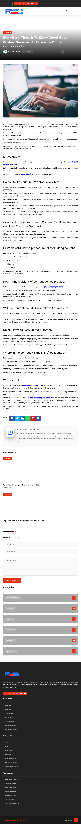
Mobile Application (11, 758)
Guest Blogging (27, 174)
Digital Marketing (10, 725)
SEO (6, 742)
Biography (8, 750)
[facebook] (16, 3)
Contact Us (68, 820)
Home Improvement (11, 729)
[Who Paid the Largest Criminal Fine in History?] (40, 469)
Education (8, 709)
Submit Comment (12, 580)
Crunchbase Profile (11, 780)
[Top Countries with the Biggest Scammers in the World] (40, 505)
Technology (9, 713)
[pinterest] (36, 3)
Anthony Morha (33, 429)
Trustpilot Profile (10, 784)
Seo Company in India (40, 398)
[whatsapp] (20, 3)
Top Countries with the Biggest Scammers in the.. (24, 520)
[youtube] (32, 3)
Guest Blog (8, 32)
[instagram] (24, 3)
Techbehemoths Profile (12, 804)
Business (8, 705)
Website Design (10, 721)
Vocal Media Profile (11, 796)
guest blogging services (53, 287)
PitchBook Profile (10, 788)
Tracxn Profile (9, 800)
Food (7, 746)
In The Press (9, 717)
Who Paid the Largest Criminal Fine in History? (22, 485)
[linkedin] (28, 3)
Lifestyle (8, 754)
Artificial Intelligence (12, 766)
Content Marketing (11, 762)
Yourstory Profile (10, 792)
